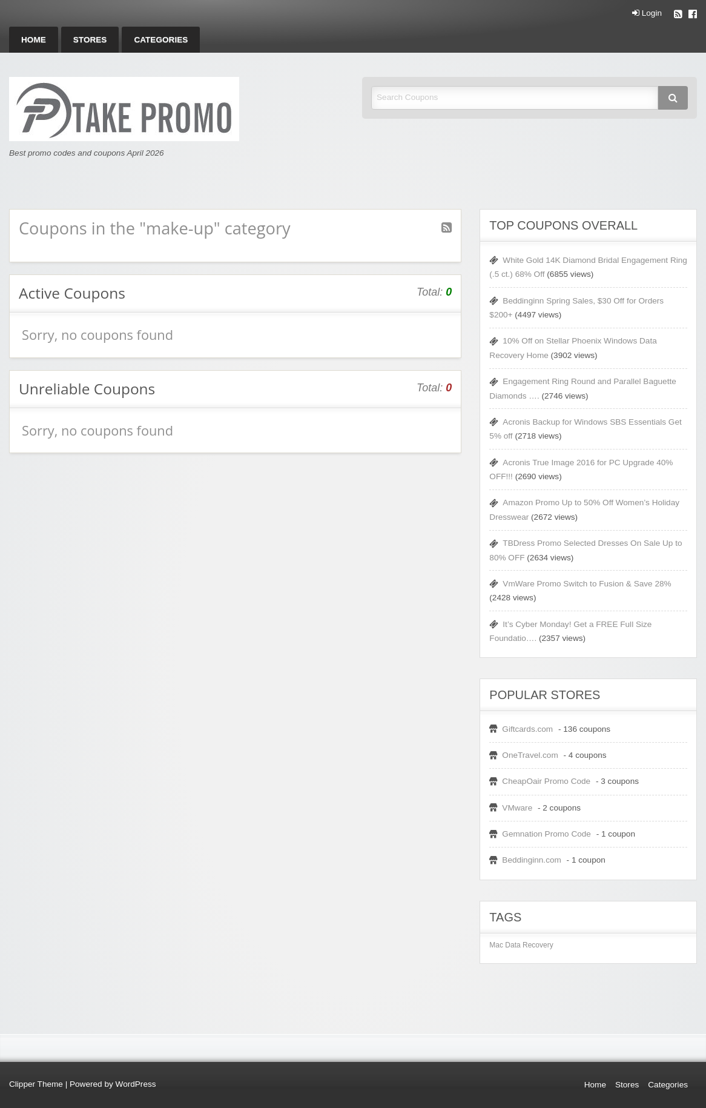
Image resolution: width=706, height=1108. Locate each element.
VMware (517, 807)
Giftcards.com (527, 729)
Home (33, 39)
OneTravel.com (530, 755)
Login (647, 13)
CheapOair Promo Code (546, 781)
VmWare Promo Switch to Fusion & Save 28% (587, 583)
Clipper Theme (36, 1084)
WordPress (136, 1084)
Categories (161, 39)
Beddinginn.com (531, 859)
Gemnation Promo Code (546, 833)
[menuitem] (33, 40)
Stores (90, 39)
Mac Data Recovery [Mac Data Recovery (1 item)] (521, 945)
